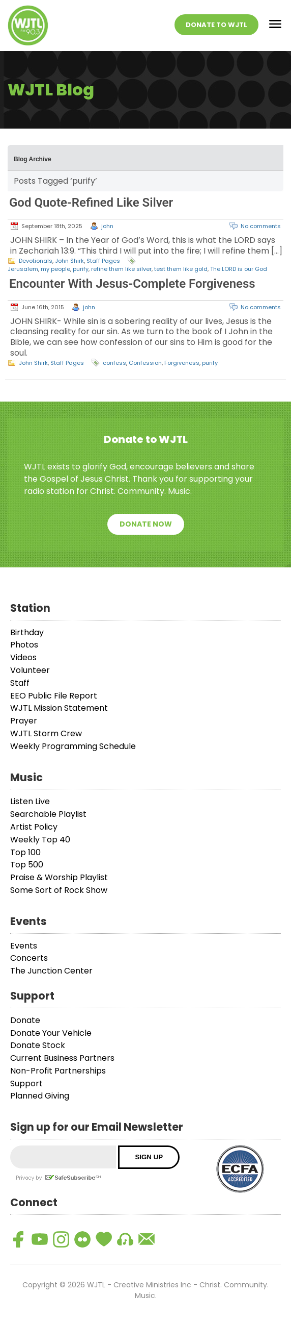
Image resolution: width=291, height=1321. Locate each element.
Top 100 (25, 852)
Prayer (23, 721)
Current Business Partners (62, 1058)
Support (26, 1083)
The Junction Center (51, 971)
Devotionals (35, 261)
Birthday (27, 632)
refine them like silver (121, 269)
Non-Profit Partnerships (58, 1071)
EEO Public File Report (53, 696)
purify (81, 269)
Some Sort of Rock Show (58, 890)
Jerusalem (23, 269)
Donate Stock (37, 1045)
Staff (20, 683)
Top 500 (26, 864)
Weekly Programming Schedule (73, 746)
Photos (24, 645)
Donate (25, 1020)
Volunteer (30, 670)
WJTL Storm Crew (46, 733)
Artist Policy (33, 827)
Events (23, 946)
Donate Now (146, 524)
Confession (145, 363)
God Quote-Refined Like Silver (91, 202)
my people (55, 269)
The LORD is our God (238, 269)
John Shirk (69, 261)
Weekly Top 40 (40, 839)
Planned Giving (39, 1096)
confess (114, 363)
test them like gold (181, 269)
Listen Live (30, 801)
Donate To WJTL (216, 25)
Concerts (29, 958)
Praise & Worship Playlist (59, 877)
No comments (261, 226)
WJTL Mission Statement (59, 708)
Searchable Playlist (48, 814)
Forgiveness (181, 363)
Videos (23, 657)
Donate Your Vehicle (51, 1033)
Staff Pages (103, 261)
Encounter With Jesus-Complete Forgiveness (132, 284)
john (107, 226)
